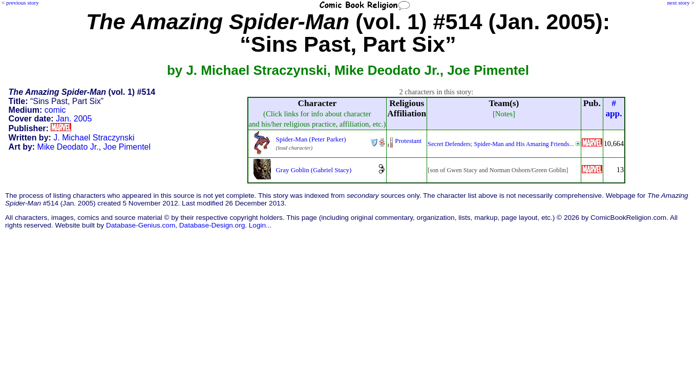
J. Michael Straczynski (93, 137)
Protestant (408, 141)
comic (55, 110)
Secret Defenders (449, 144)
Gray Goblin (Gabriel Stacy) (314, 170)
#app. (613, 108)
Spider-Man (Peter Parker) (311, 139)
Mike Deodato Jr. (68, 146)
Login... (260, 225)
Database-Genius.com (140, 225)
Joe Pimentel (127, 146)
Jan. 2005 (74, 118)
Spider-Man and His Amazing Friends (521, 144)
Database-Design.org (212, 225)
